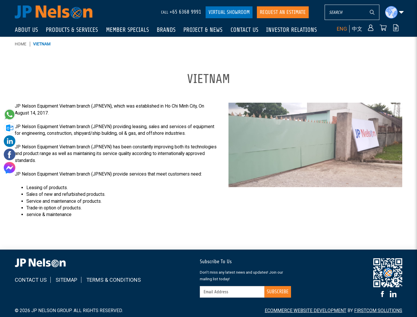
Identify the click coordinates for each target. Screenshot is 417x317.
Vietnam (41, 44)
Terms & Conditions (113, 280)
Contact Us (31, 280)
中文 (357, 28)
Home (20, 44)
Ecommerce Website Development (305, 310)
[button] (394, 12)
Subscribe (278, 292)
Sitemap (66, 280)
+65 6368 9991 (185, 12)
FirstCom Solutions (378, 310)
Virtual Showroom (229, 12)
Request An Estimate (283, 12)
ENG (342, 28)
